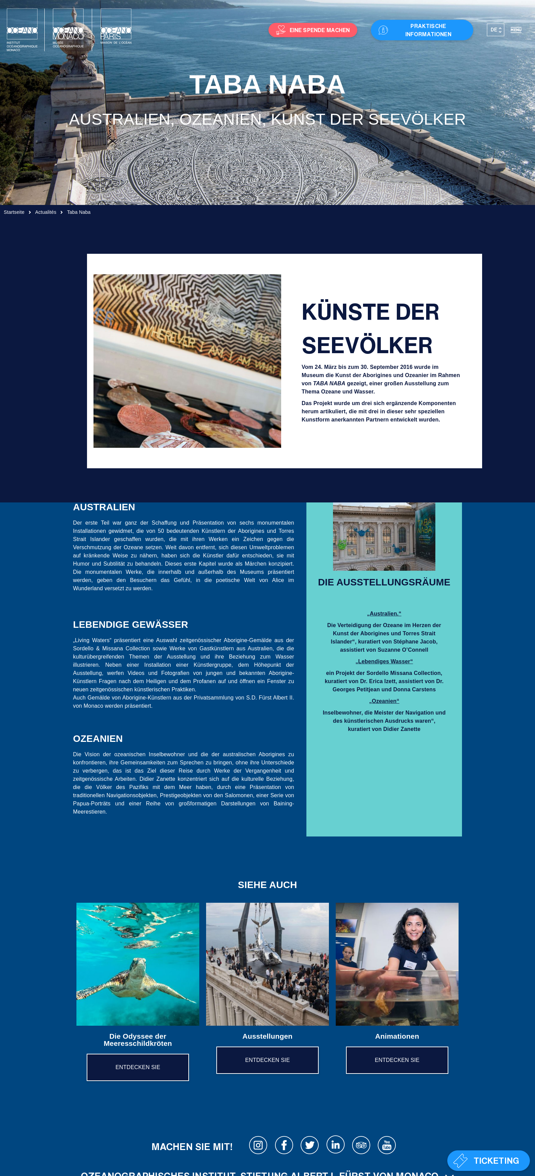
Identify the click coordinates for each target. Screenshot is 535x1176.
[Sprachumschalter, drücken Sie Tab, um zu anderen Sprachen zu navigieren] (495, 30)
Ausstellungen (268, 1036)
